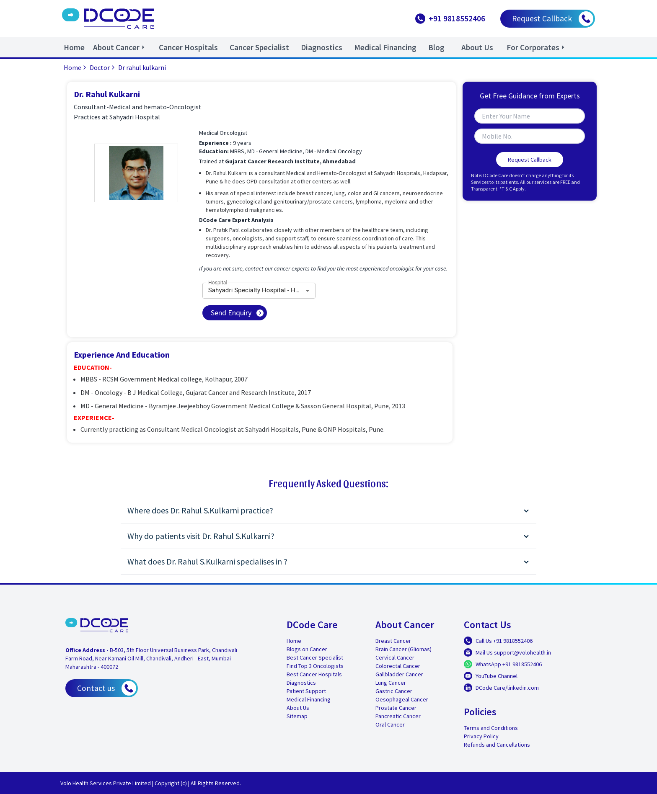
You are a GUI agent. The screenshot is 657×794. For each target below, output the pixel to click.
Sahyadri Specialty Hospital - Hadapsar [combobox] (262, 290)
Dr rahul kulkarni (142, 67)
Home (76, 67)
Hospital (218, 282)
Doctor (103, 67)
